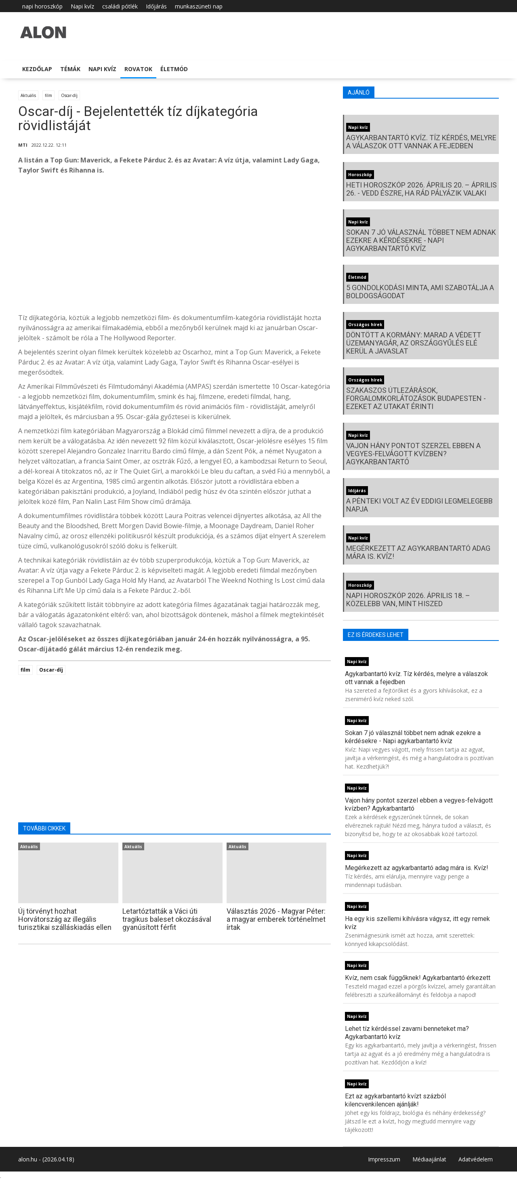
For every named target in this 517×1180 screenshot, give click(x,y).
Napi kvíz (82, 6)
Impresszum (384, 1159)
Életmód (174, 69)
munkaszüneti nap (199, 6)
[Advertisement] (174, 246)
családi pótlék (120, 6)
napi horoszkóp (42, 6)
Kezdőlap (37, 69)
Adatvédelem (475, 1159)
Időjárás (156, 6)
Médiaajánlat (429, 1159)
